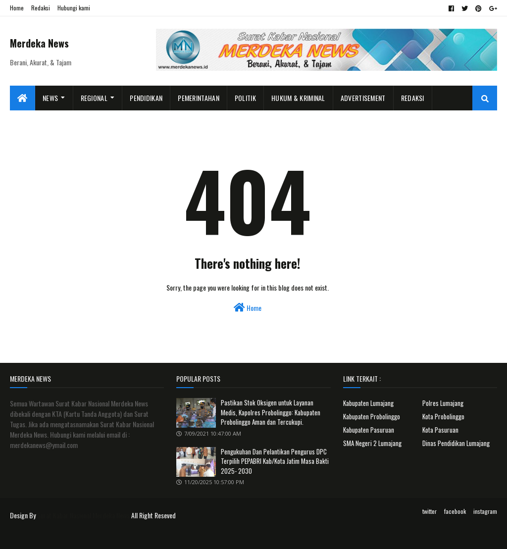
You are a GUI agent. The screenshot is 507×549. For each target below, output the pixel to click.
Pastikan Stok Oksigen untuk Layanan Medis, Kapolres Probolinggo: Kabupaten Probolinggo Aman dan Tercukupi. (270, 412)
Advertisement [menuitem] (363, 98)
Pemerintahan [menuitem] (198, 98)
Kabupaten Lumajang (368, 403)
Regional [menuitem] (94, 98)
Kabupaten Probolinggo (371, 416)
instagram (485, 511)
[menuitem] (22, 98)
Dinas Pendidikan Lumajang (456, 443)
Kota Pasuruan (440, 430)
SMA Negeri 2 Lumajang (372, 443)
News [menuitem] (50, 98)
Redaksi (40, 7)
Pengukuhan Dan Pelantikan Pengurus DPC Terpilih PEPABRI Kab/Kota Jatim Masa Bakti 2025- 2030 (275, 461)
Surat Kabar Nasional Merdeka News (83, 515)
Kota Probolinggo (443, 416)
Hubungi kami (73, 7)
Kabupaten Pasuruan (368, 430)
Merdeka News (39, 43)
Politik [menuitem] (245, 98)
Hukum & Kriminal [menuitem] (298, 98)
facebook (455, 511)
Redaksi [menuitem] (412, 98)
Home (17, 7)
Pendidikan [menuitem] (146, 98)
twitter (429, 511)
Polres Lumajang (442, 403)
